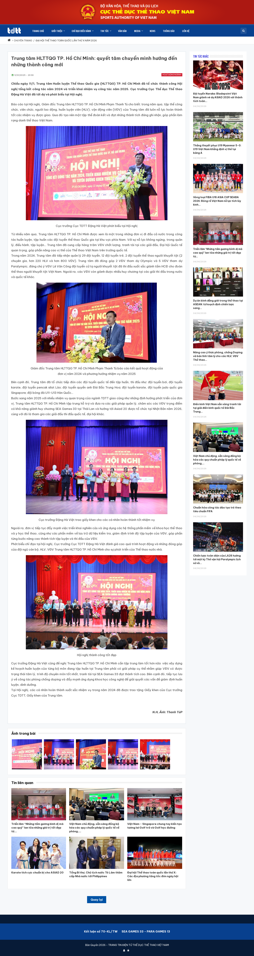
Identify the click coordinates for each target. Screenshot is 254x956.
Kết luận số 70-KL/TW (101, 931)
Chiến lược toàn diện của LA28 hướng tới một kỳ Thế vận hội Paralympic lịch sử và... (217, 559)
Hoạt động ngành (171, 75)
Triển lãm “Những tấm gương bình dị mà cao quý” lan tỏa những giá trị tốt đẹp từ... (217, 252)
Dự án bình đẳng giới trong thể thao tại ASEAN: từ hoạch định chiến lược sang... (218, 304)
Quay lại (97, 899)
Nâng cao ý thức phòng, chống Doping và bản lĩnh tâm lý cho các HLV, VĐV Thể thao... (217, 356)
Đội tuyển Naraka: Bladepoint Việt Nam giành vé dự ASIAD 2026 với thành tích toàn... (217, 97)
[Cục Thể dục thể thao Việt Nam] (14, 31)
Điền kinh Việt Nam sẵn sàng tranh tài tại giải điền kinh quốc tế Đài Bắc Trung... (217, 408)
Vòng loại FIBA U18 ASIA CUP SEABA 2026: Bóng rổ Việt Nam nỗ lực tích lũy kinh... (217, 201)
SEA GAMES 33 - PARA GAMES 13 (146, 931)
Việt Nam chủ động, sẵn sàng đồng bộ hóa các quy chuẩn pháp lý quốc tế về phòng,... (217, 459)
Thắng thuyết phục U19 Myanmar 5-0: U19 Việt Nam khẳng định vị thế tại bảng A (217, 149)
